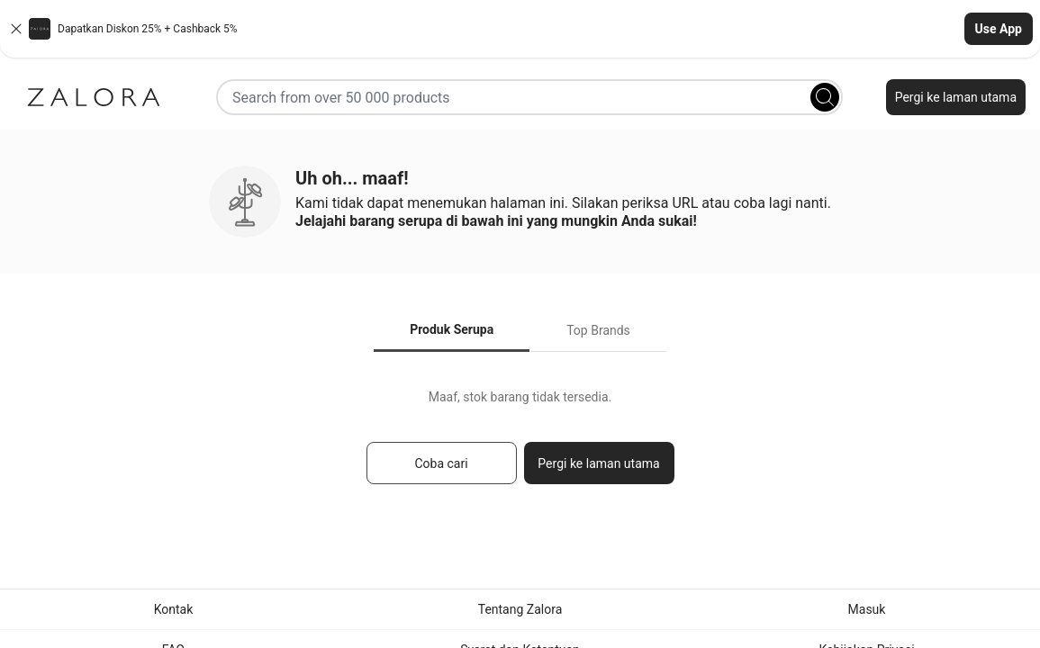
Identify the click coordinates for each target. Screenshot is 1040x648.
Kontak (174, 609)
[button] (520, 29)
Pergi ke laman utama (956, 97)
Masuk (867, 609)
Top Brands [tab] (598, 330)
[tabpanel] (520, 445)
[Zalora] (93, 97)
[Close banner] (16, 29)
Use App (998, 29)
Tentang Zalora (520, 609)
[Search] (824, 97)
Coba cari (440, 463)
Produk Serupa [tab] (451, 329)
